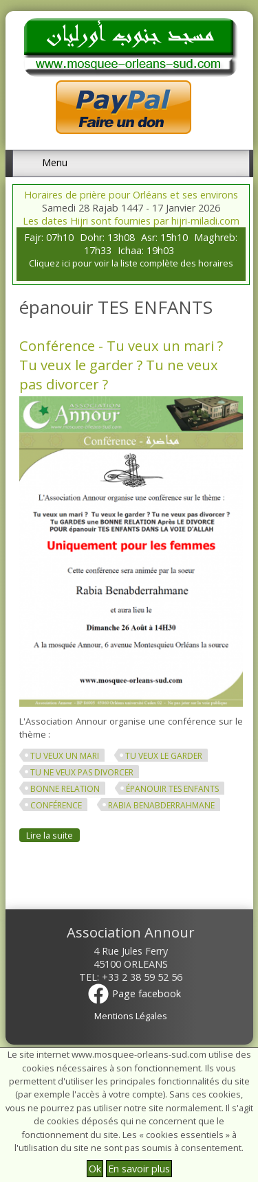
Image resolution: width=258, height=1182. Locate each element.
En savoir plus (139, 1168)
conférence (56, 805)
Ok (95, 1168)
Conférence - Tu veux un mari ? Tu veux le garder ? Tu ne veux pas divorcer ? (121, 365)
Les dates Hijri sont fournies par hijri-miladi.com (131, 220)
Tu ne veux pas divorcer (81, 772)
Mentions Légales (130, 1016)
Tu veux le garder (163, 756)
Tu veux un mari (64, 756)
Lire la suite (53, 835)
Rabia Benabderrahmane (161, 805)
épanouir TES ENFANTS (172, 789)
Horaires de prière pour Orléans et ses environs (131, 194)
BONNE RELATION (65, 789)
